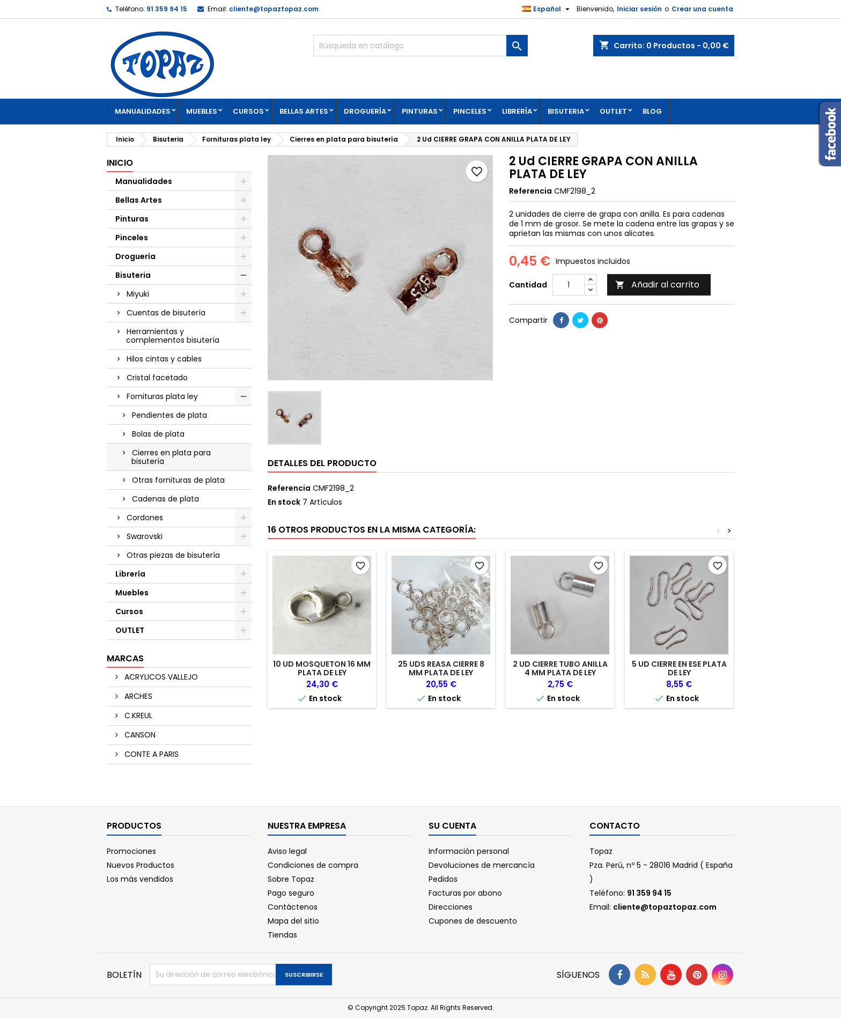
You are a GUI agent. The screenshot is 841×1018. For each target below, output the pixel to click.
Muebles (201, 111)
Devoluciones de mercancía (482, 865)
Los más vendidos (140, 879)
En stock (284, 502)
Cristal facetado (157, 377)
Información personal (469, 851)
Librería (517, 111)
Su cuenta (452, 826)
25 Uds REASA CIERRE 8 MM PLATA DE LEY (441, 668)
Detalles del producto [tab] (322, 463)
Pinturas (420, 111)
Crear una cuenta (702, 8)
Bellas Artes (303, 111)
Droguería (365, 111)
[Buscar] (420, 45)
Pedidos (443, 879)
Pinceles (469, 111)
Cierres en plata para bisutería (171, 457)
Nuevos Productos (140, 865)
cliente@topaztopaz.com (274, 8)
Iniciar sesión (639, 8)
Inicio (120, 163)
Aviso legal (287, 851)
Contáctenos (293, 907)
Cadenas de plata (165, 498)
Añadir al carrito (657, 284)
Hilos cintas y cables (164, 358)
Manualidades (143, 111)
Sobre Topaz (291, 879)
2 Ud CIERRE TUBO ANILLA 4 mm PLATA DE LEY (560, 668)
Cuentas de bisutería (166, 312)
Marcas (125, 658)
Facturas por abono (465, 893)
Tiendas (282, 935)
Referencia (530, 191)
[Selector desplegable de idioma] (547, 9)
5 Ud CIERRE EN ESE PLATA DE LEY (679, 668)
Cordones (145, 517)
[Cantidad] (568, 285)
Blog (652, 111)
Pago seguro (291, 893)
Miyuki (138, 294)
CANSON (139, 734)
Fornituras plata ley (162, 396)
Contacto (614, 826)
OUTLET (613, 111)
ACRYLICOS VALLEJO (160, 677)
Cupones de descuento (473, 921)
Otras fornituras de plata (178, 480)
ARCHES (137, 696)
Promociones (131, 851)
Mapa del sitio (293, 921)
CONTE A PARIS (150, 754)
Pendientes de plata (169, 415)
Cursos (248, 111)
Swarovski (145, 536)
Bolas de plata (158, 434)
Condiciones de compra (313, 865)
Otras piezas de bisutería (173, 555)
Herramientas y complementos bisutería (172, 335)
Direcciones (451, 907)
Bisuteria (566, 111)
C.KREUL (137, 715)
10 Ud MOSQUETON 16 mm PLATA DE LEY (322, 668)
